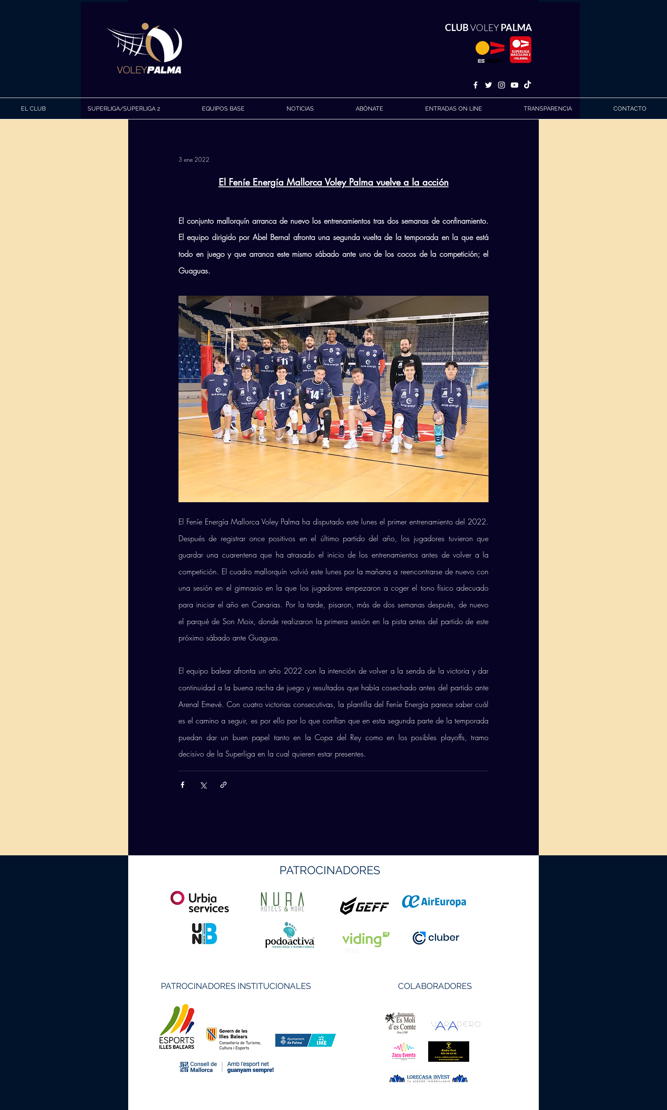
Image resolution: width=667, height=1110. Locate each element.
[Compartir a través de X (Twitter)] (203, 785)
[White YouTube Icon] (514, 85)
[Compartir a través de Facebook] (182, 785)
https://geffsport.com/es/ (304, 937)
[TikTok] (527, 85)
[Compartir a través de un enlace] (224, 785)
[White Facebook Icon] (475, 85)
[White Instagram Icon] (501, 85)
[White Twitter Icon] (488, 85)
